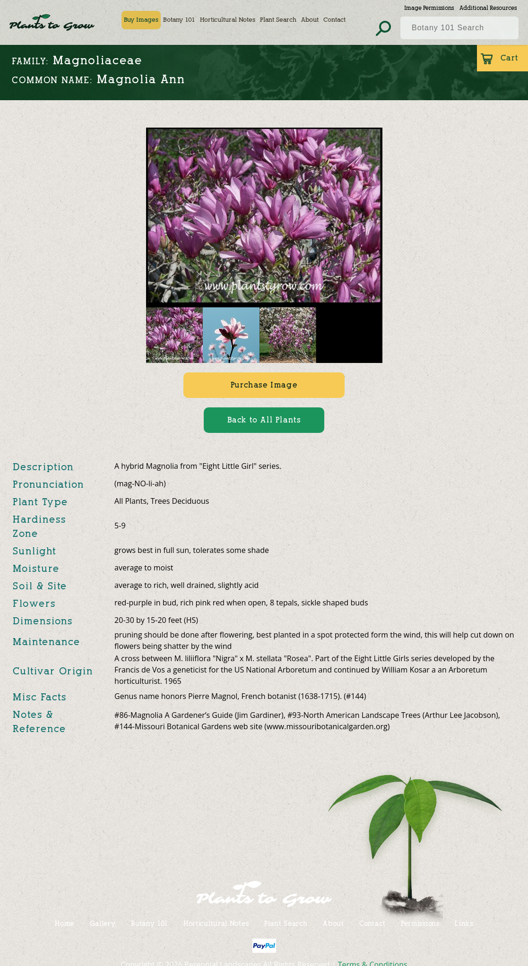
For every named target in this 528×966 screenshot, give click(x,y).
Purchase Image (264, 385)
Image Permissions (429, 8)
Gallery (103, 923)
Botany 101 (179, 20)
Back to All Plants (264, 420)
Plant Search (278, 20)
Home (64, 923)
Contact (334, 20)
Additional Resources (488, 8)
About (310, 20)
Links (464, 923)
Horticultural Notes (227, 20)
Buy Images (141, 20)
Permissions (420, 923)
